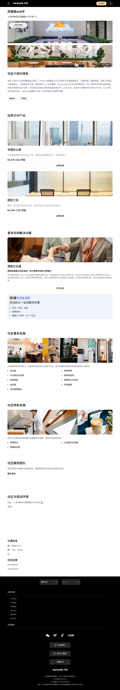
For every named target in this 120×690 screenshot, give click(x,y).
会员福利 (13, 603)
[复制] (47, 636)
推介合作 (13, 610)
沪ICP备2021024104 (60, 679)
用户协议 (13, 618)
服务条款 (13, 614)
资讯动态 (13, 607)
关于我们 (13, 599)
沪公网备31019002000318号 (60, 682)
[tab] (60, 592)
